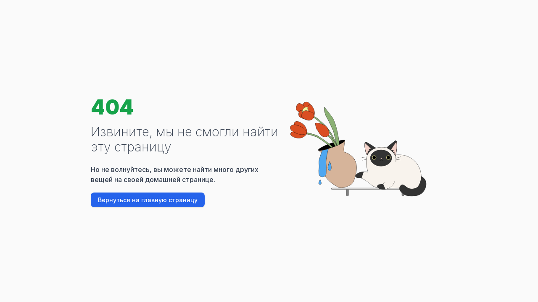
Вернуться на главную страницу (148, 199)
